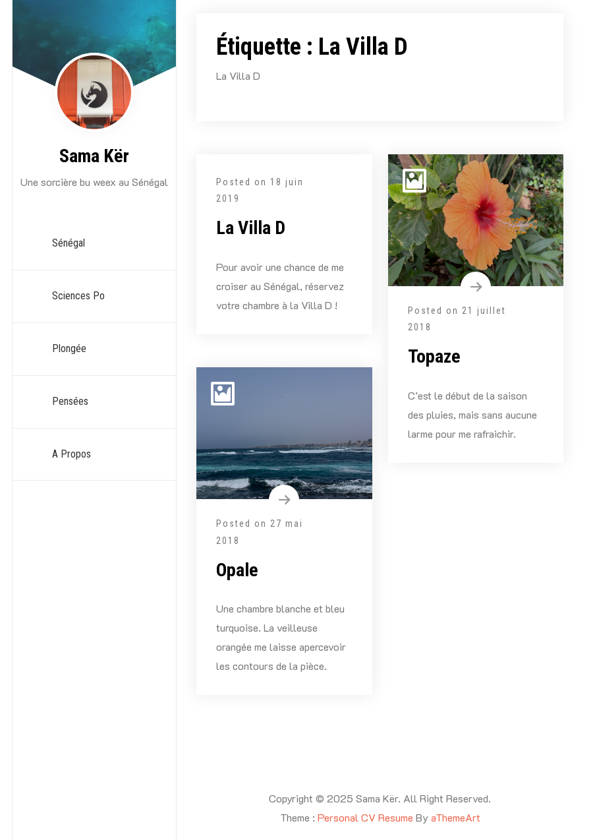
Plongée (69, 348)
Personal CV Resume (365, 817)
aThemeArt (455, 817)
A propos (71, 454)
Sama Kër (94, 156)
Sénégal (68, 243)
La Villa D (250, 228)
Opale (237, 570)
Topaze (434, 356)
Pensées (70, 401)
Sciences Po (78, 295)
